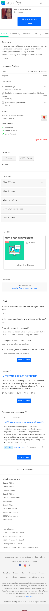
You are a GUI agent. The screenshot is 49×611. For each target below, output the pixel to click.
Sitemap (34, 561)
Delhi (24, 573)
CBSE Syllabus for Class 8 (12, 543)
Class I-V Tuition (9, 490)
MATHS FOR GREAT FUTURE (19, 238)
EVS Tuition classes (10, 509)
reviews (27, 33)
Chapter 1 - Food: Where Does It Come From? (20, 547)
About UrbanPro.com (12, 557)
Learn (27, 561)
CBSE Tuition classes (10, 516)
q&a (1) (37, 33)
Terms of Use (26, 557)
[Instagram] (25, 566)
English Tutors (8, 505)
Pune (6, 577)
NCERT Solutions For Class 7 (14, 536)
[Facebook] (20, 566)
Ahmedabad (33, 577)
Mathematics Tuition (10, 512)
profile (4, 33)
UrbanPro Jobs (17, 561)
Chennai (16, 573)
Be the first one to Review (24, 288)
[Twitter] (29, 566)
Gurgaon (23, 577)
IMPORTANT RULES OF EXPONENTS (19, 376)
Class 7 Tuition (8, 494)
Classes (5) (15, 33)
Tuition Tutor (7, 519)
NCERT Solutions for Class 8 (13, 540)
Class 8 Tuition (8, 487)
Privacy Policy (38, 557)
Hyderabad (32, 573)
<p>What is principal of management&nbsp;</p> (24, 422)
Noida (42, 577)
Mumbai (42, 573)
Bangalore (6, 573)
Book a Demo (24, 359)
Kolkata (14, 577)
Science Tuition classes (11, 498)
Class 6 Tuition (8, 483)
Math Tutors (7, 501)
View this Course (25, 265)
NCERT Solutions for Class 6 (13, 532)
